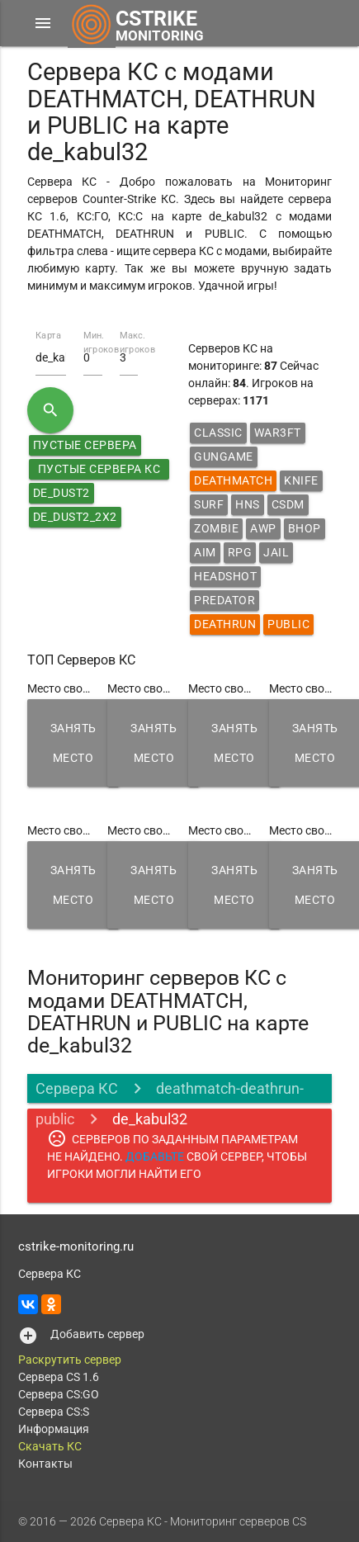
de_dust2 (61, 492)
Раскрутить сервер (69, 1359)
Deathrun (225, 624)
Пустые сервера (85, 445)
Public (288, 624)
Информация (53, 1429)
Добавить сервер (97, 1334)
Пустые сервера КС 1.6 (99, 471)
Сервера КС (76, 1088)
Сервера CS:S (53, 1411)
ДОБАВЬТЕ (154, 1156)
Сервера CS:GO (58, 1394)
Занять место (73, 742)
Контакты (45, 1463)
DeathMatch (233, 480)
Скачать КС (50, 1446)
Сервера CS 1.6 (58, 1377)
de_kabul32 (149, 1119)
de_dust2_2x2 (75, 516)
